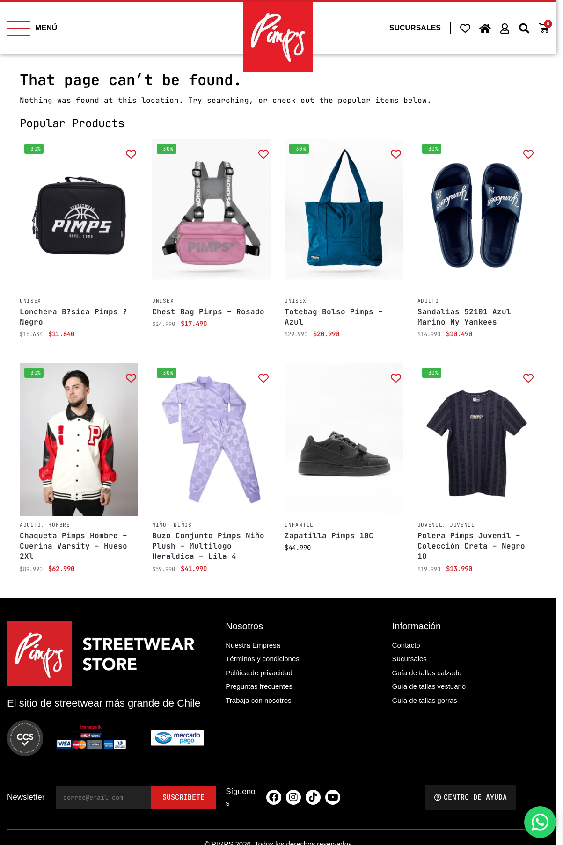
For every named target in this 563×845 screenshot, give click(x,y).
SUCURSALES (415, 28)
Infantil (299, 524)
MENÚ (46, 28)
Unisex (30, 300)
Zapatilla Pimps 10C (329, 536)
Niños (183, 524)
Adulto (428, 300)
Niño (159, 524)
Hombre (59, 524)
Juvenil (430, 524)
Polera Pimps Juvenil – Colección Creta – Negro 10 (471, 546)
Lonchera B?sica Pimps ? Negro (73, 317)
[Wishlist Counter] (465, 28)
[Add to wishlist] (130, 153)
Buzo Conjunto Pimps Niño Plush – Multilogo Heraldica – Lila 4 (208, 546)
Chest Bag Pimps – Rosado (208, 312)
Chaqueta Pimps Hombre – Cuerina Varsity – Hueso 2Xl (73, 546)
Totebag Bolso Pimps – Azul (334, 317)
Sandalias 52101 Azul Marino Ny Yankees (464, 317)
